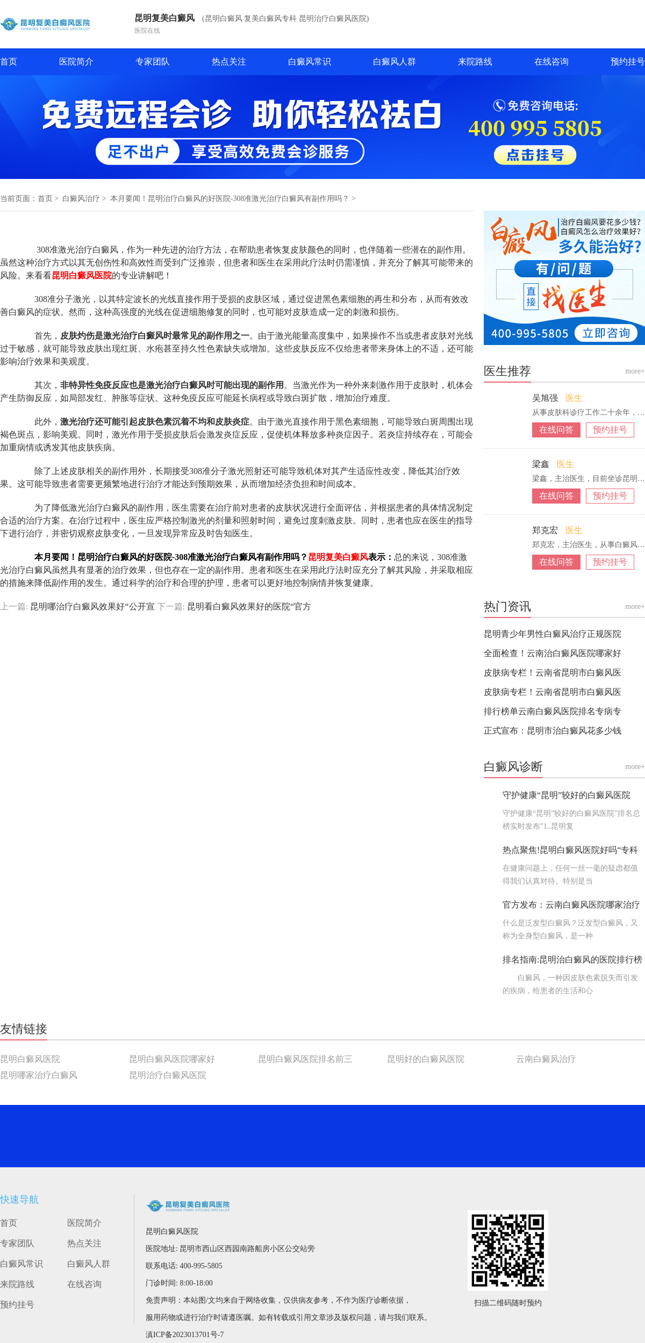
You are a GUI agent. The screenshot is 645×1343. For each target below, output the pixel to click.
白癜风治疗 (82, 199)
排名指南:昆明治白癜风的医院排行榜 (572, 959)
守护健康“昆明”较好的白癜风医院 (566, 795)
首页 (8, 61)
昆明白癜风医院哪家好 (172, 1059)
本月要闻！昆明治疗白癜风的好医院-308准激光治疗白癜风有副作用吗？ (231, 199)
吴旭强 (546, 398)
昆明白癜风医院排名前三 (305, 1059)
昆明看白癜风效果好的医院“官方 (248, 606)
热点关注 (229, 61)
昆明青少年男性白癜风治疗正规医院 (552, 633)
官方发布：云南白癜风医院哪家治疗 (571, 904)
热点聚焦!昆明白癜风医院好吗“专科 (570, 849)
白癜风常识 (309, 61)
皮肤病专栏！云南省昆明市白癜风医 (552, 672)
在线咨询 (551, 61)
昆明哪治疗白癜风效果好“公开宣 (92, 606)
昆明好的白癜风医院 (425, 1059)
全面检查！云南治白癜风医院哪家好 (552, 653)
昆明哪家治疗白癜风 (38, 1075)
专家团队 (152, 61)
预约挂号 (628, 61)
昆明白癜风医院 (30, 1059)
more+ (635, 371)
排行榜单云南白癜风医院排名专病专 (552, 711)
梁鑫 (541, 464)
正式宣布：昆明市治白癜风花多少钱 (552, 730)
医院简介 (76, 61)
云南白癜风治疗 (546, 1059)
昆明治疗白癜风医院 (167, 1075)
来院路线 (475, 61)
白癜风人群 (394, 61)
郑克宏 (546, 530)
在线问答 (556, 429)
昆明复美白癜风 (164, 18)
